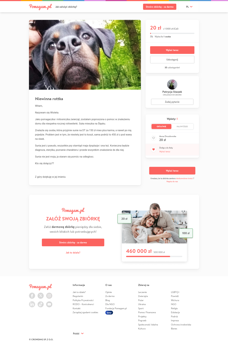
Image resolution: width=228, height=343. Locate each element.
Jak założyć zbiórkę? (66, 6)
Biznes (174, 328)
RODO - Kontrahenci (83, 304)
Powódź (175, 296)
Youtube (49, 302)
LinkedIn (32, 302)
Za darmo (110, 296)
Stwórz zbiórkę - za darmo (160, 6)
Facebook (32, 294)
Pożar (141, 300)
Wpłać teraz (172, 50)
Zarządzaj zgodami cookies (85, 312)
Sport (141, 308)
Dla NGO (110, 304)
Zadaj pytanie (172, 101)
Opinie (108, 292)
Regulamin (78, 296)
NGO (173, 304)
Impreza (175, 320)
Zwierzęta (143, 296)
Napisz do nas (172, 181)
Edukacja (175, 312)
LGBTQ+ (175, 292)
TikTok (41, 302)
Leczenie (142, 292)
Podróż (174, 316)
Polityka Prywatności (83, 300)
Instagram (49, 294)
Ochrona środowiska (181, 324)
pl (187, 6)
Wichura (175, 300)
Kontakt (76, 308)
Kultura (142, 328)
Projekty (142, 316)
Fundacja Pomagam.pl (116, 308)
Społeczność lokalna (148, 324)
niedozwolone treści (184, 178)
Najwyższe (182, 126)
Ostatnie (161, 126)
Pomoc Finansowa (147, 312)
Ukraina (142, 304)
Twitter (41, 294)
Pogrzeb (142, 320)
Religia (174, 308)
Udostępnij (172, 59)
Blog (107, 300)
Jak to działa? (73, 252)
